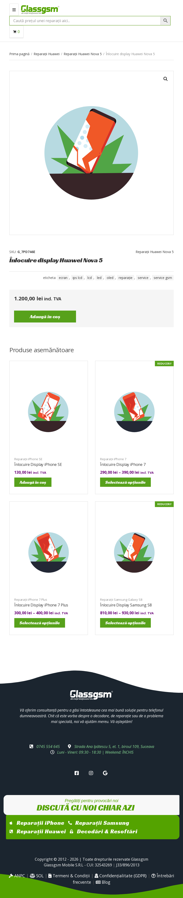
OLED (110, 277)
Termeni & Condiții (69, 875)
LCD (89, 277)
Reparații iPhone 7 (113, 459)
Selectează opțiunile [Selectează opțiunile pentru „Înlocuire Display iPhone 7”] (125, 482)
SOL (37, 875)
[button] (165, 79)
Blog (103, 882)
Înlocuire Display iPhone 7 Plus (41, 605)
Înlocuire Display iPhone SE (38, 464)
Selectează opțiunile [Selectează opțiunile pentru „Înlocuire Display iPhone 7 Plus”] (40, 622)
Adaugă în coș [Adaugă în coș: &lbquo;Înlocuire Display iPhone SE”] (33, 482)
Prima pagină (19, 54)
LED (99, 277)
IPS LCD (77, 277)
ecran (63, 277)
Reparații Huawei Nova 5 (83, 54)
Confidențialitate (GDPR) (121, 875)
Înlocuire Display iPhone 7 (123, 464)
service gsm (163, 277)
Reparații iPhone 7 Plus (30, 599)
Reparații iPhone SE (28, 459)
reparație (125, 277)
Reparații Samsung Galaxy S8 (121, 599)
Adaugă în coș (45, 316)
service (143, 277)
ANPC (17, 875)
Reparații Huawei (47, 54)
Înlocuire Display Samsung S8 (126, 605)
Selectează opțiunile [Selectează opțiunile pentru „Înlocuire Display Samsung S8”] (125, 622)
